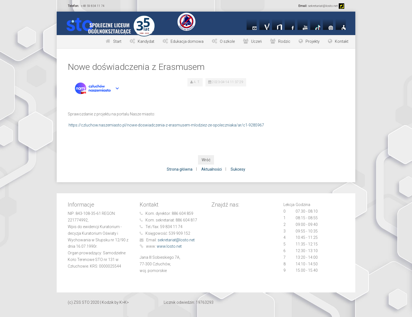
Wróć (206, 160)
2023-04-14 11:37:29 (227, 82)
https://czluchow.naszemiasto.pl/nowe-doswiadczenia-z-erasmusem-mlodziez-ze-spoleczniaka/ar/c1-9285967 (166, 125)
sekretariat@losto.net (176, 240)
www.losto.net (169, 246)
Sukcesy (238, 169)
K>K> (124, 302)
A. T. (197, 82)
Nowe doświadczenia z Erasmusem (136, 67)
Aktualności (211, 169)
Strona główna (179, 169)
